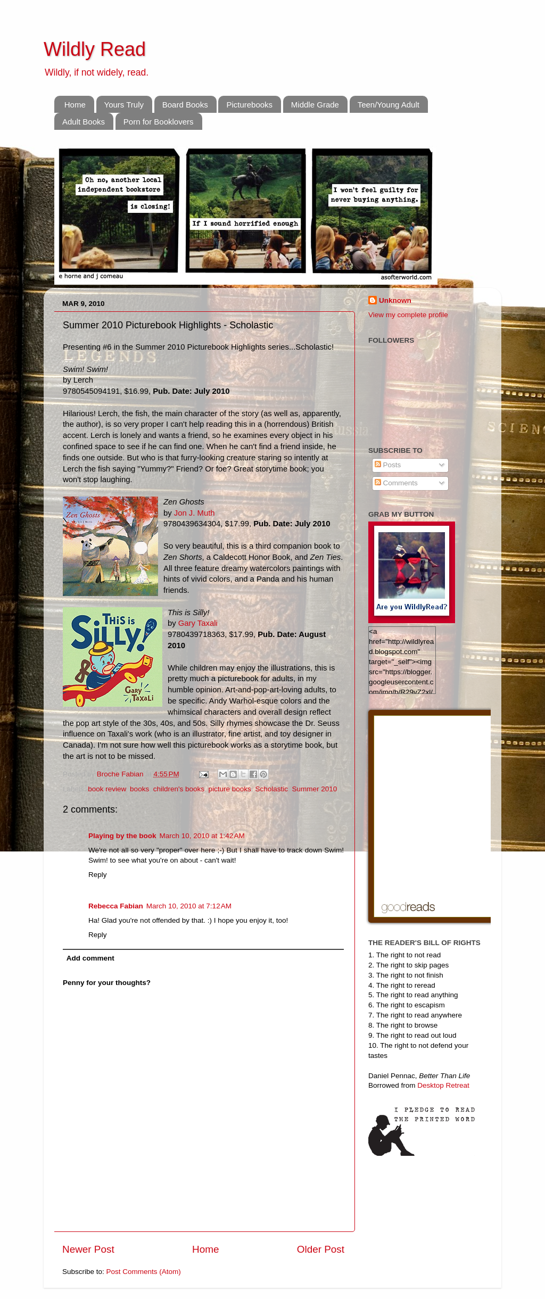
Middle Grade (315, 104)
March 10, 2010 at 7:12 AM (189, 906)
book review (107, 789)
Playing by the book (122, 836)
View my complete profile (408, 315)
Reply (97, 875)
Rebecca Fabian (115, 906)
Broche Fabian (121, 774)
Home (75, 104)
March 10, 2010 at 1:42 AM (202, 836)
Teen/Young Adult (388, 104)
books (139, 789)
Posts (388, 465)
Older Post (320, 1249)
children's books (178, 789)
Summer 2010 (314, 789)
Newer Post (88, 1249)
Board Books (185, 104)
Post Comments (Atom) (143, 1272)
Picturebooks (249, 104)
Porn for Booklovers (158, 121)
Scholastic (271, 789)
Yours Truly (124, 104)
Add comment (90, 958)
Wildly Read (95, 49)
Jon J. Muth (194, 513)
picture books (230, 789)
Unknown (395, 300)
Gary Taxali (198, 623)
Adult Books (83, 121)
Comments (396, 483)
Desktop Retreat (443, 1085)
